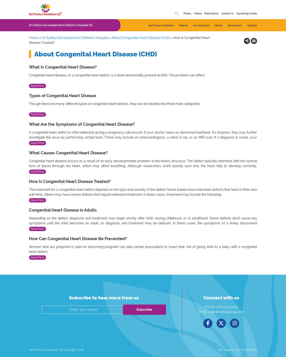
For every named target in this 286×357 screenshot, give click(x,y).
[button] (247, 41)
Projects (183, 25)
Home (33, 38)
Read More (37, 85)
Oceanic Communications (240, 349)
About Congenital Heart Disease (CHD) (141, 38)
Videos (198, 13)
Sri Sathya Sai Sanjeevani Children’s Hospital (75, 38)
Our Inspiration (201, 25)
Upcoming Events (246, 13)
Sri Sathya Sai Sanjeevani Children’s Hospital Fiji (60, 25)
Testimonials (234, 25)
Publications (211, 13)
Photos (187, 13)
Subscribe (144, 310)
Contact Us (227, 13)
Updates (252, 25)
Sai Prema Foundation (161, 25)
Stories (219, 25)
